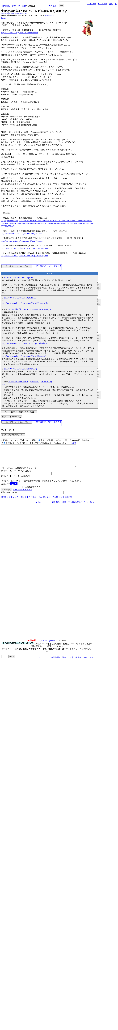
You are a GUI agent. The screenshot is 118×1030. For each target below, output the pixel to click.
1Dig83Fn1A (30, 277)
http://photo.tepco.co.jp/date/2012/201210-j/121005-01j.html (24, 248)
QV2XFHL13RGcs (34, 381)
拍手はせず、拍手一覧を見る (48, 266)
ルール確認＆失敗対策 (22, 494)
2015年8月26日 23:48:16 (18, 309)
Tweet (3, 18)
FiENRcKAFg (31, 369)
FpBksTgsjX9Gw (49, 15)
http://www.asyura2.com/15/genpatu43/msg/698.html (14, 13)
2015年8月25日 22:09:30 (14, 298)
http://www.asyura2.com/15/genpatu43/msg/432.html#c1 (24, 356)
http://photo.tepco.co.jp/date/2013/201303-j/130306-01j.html (24, 256)
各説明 (73, 443)
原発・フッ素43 (19, 6)
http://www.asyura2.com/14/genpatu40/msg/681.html (21, 241)
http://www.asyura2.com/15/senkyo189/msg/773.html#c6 (24, 343)
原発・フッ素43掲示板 (72, 507)
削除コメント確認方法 (62, 501)
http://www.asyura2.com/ (48, 645)
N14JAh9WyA (45, 309)
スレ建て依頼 (45, 501)
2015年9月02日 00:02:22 (14, 369)
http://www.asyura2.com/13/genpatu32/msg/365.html (21, 233)
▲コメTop (91, 4)
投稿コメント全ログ (9, 501)
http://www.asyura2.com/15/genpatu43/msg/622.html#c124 (25, 303)
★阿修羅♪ (5, 6)
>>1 (3, 384)
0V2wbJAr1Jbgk (34, 309)
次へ (111, 4)
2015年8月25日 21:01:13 (14, 277)
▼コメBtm (102, 4)
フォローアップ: (8, 430)
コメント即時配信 (28, 501)
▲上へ (38, 507)
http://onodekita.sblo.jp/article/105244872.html (19, 33)
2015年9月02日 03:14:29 (18, 382)
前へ (92, 507)
